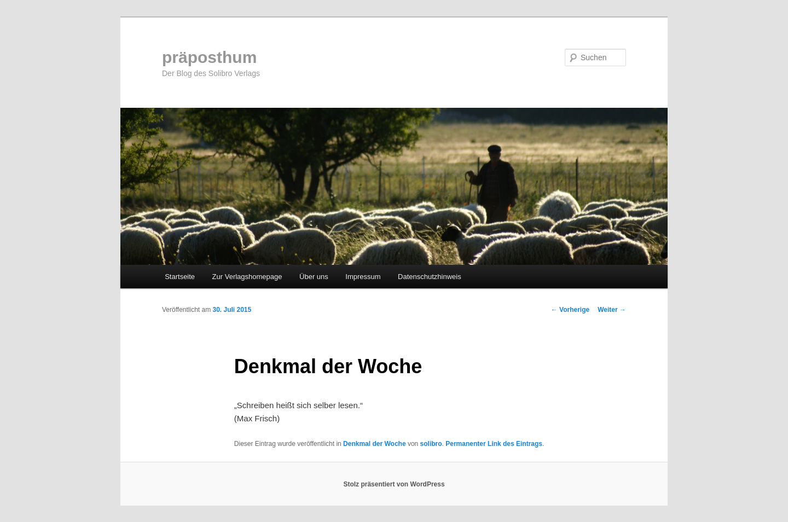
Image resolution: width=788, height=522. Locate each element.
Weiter (612, 310)
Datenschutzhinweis (429, 276)
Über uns (313, 276)
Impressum (362, 276)
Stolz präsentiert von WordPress (393, 484)
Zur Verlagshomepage (247, 276)
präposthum (209, 57)
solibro (431, 444)
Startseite (180, 276)
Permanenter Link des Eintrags (493, 444)
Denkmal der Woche (374, 444)
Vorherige (570, 310)
